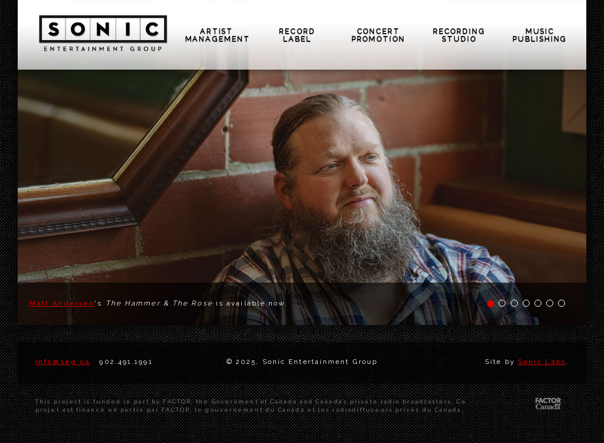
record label (297, 35)
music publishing (540, 35)
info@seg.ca (62, 361)
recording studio (459, 35)
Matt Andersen (61, 303)
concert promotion (378, 35)
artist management (217, 35)
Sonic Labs (542, 361)
